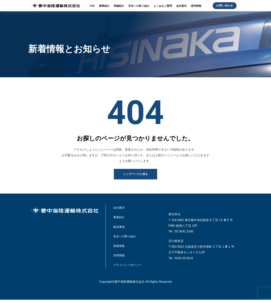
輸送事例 (119, 227)
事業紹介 (119, 217)
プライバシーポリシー (128, 265)
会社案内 (119, 208)
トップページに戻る (135, 174)
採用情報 (119, 256)
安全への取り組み (125, 236)
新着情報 (119, 246)
